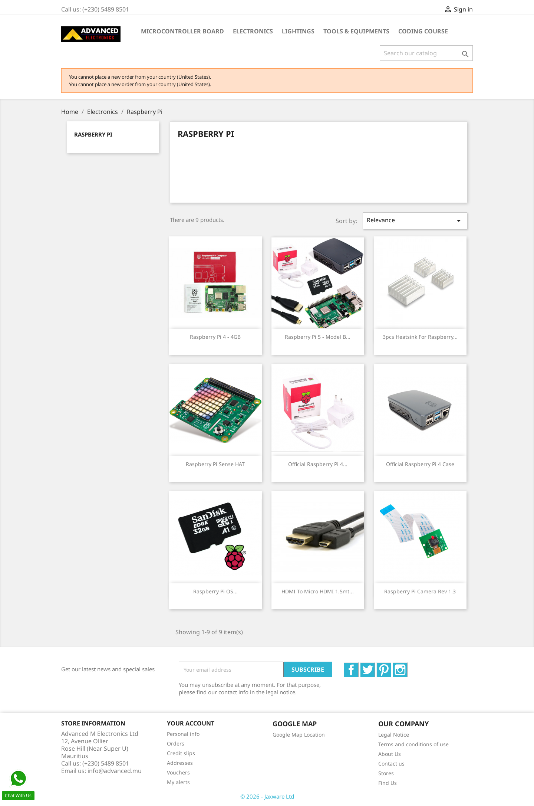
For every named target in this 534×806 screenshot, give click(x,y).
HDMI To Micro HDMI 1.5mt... (317, 591)
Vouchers (178, 772)
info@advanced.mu (115, 771)
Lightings (298, 31)
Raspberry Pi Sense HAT (215, 464)
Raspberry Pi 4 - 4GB (215, 336)
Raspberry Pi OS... (215, 591)
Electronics (253, 31)
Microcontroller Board (182, 31)
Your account (190, 723)
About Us (389, 753)
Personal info (183, 733)
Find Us (387, 782)
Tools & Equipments (356, 31)
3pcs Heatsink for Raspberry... (420, 336)
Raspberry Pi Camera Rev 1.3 (420, 591)
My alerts (178, 782)
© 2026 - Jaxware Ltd (267, 796)
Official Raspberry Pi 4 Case (420, 464)
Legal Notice (393, 734)
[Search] (426, 53)
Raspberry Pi (93, 134)
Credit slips (181, 753)
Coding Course (423, 31)
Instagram (407, 666)
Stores (386, 773)
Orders (175, 743)
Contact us (391, 763)
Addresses (180, 762)
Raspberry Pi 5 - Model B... (317, 336)
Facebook (358, 666)
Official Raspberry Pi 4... (317, 464)
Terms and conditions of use (413, 744)
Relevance (415, 220)
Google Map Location (299, 734)
